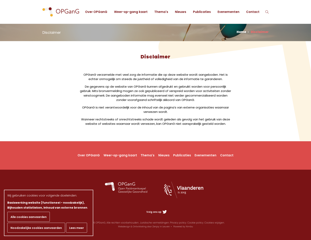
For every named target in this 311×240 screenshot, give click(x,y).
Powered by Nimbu (183, 226)
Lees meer (76, 228)
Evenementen (228, 12)
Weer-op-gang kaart (131, 12)
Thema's (161, 12)
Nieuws (180, 12)
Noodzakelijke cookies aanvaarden (36, 228)
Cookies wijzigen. (214, 222)
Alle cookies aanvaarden (29, 217)
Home (243, 32)
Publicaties (202, 12)
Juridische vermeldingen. (154, 222)
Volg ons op (156, 212)
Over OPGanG (96, 12)
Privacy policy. (178, 222)
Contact (252, 12)
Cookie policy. (195, 222)
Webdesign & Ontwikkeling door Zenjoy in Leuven (144, 226)
